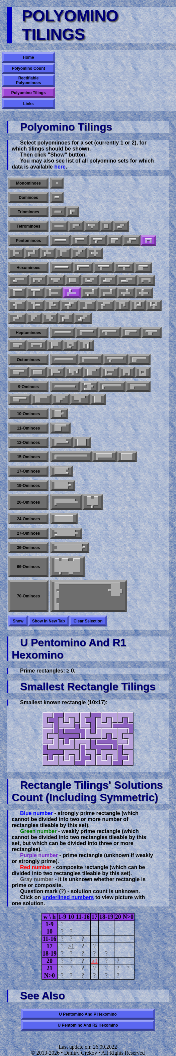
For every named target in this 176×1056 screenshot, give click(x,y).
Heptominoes (28, 332)
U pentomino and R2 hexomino (88, 1025)
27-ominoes (28, 533)
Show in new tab (48, 621)
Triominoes (28, 212)
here (60, 167)
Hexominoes (28, 267)
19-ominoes (28, 485)
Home (28, 57)
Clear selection (88, 621)
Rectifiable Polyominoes (28, 80)
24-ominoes (28, 519)
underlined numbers (68, 897)
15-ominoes (28, 457)
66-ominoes (28, 566)
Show (18, 621)
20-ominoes (28, 502)
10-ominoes (28, 414)
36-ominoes (28, 547)
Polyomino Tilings (28, 92)
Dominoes (28, 197)
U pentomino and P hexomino (88, 1014)
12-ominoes (28, 442)
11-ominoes (28, 428)
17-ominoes (28, 471)
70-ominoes (28, 596)
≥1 (71, 946)
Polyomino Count (28, 68)
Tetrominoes (28, 226)
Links (28, 103)
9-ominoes (28, 386)
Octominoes (28, 359)
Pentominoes (28, 240)
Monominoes (28, 183)
